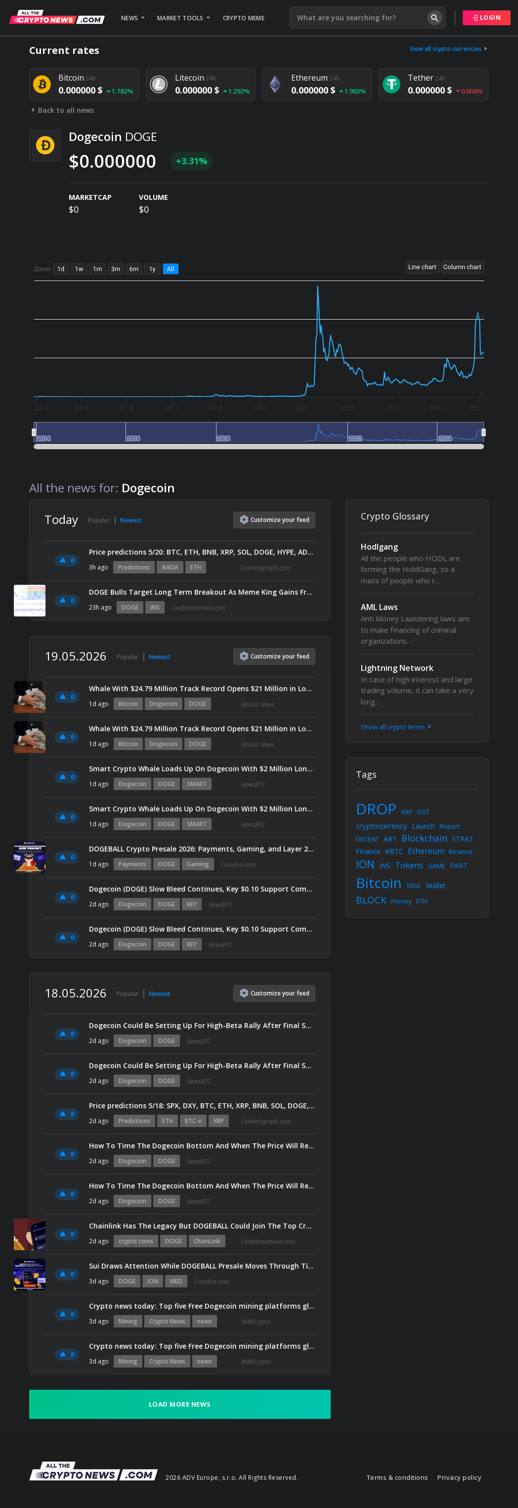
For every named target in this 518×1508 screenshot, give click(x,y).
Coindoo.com (238, 864)
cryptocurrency (381, 826)
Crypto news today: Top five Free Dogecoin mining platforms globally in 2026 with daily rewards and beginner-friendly (202, 1306)
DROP (376, 809)
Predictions (134, 567)
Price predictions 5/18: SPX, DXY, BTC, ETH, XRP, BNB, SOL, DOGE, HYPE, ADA (202, 1105)
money (401, 900)
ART (390, 839)
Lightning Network (397, 667)
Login (487, 17)
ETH (195, 567)
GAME (436, 865)
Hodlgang (379, 546)
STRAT (463, 839)
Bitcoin (128, 704)
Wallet (436, 885)
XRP (219, 1121)
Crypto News (167, 1321)
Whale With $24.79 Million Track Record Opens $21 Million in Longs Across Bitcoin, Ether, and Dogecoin (202, 688)
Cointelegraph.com (265, 568)
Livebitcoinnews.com (198, 608)
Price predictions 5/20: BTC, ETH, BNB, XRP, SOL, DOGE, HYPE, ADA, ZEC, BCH (202, 552)
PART (459, 865)
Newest (131, 520)
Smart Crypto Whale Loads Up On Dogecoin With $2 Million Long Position (202, 768)
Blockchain (424, 838)
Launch (423, 826)
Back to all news (61, 110)
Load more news (180, 1404)
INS (155, 607)
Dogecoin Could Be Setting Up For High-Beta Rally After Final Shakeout (202, 1025)
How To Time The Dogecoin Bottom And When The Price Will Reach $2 (202, 1145)
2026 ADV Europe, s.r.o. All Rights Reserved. (232, 1477)
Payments (132, 864)
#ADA (170, 567)
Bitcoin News (257, 704)
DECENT (367, 839)
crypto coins (136, 1241)
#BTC (394, 851)
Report (449, 826)
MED (176, 1281)
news (204, 1321)
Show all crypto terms (397, 726)
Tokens (409, 865)
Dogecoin (163, 704)
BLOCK (371, 900)
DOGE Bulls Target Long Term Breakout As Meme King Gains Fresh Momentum (202, 592)
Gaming (198, 864)
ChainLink (207, 1241)
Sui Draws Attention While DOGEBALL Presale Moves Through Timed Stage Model (202, 1266)
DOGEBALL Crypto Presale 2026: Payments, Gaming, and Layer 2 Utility (202, 848)
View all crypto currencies (449, 49)
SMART (197, 784)
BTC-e (193, 1121)
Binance (461, 851)
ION (152, 1281)
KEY (192, 904)
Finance (368, 851)
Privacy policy (459, 1477)
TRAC (414, 885)
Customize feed (274, 519)
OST (423, 811)
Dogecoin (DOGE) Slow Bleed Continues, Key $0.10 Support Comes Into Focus (202, 889)
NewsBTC (253, 784)
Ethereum (426, 851)
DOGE (130, 607)
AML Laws (379, 607)
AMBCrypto (256, 1322)
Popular (99, 520)
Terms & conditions (398, 1477)
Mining (128, 1321)
